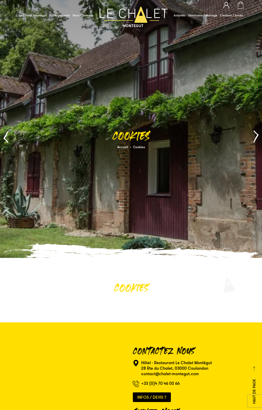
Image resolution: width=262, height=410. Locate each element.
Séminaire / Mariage (202, 15)
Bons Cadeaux (83, 15)
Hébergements (59, 15)
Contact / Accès (231, 15)
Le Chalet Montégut (33, 15)
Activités (179, 15)
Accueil (122, 140)
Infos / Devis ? (151, 384)
